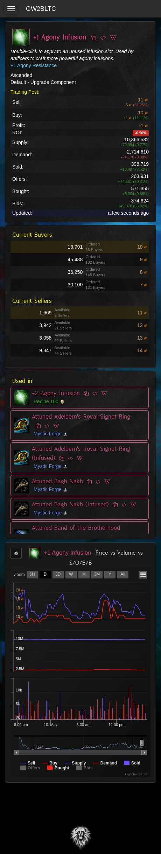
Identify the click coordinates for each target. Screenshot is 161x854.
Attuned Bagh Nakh (57, 481)
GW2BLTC (41, 8)
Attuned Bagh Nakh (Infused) (70, 504)
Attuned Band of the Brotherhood (76, 527)
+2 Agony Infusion (56, 393)
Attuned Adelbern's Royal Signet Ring (81, 416)
